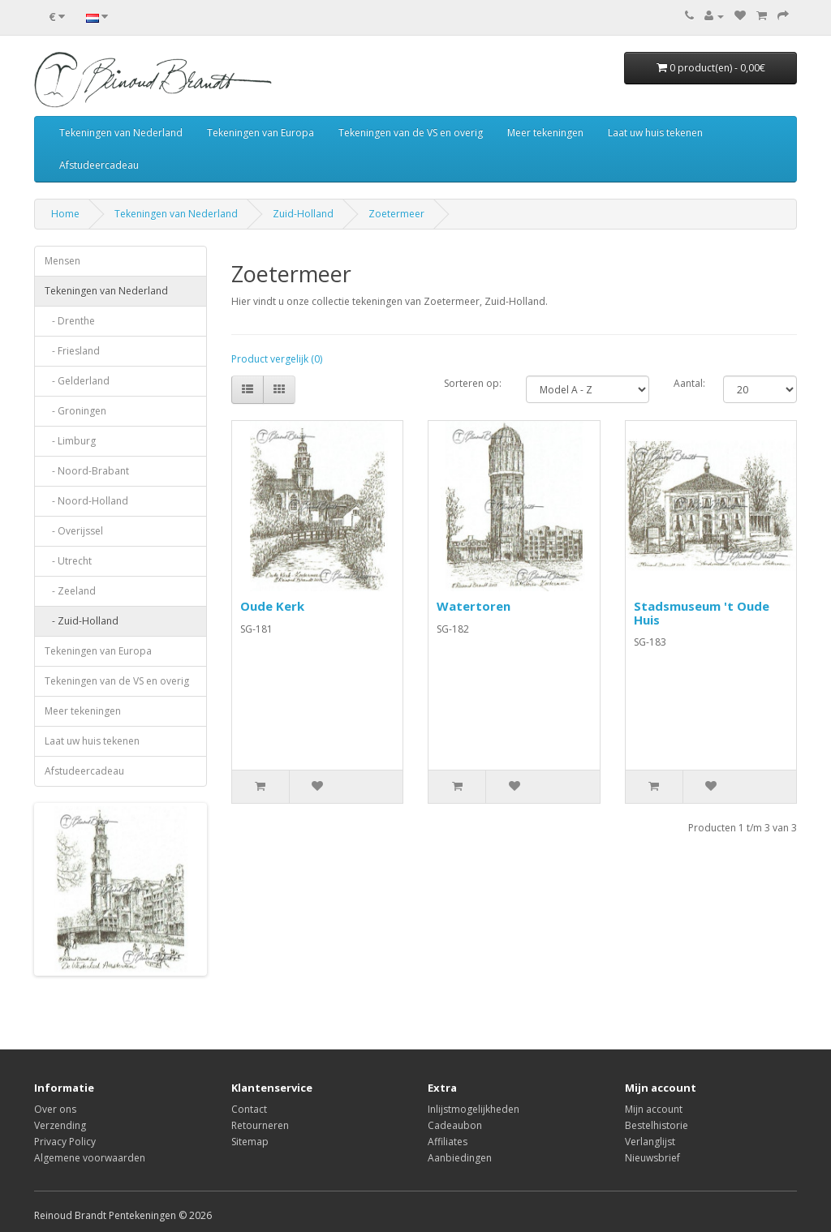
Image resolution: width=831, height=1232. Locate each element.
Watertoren (473, 606)
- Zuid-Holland (81, 621)
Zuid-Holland (303, 214)
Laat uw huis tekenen (655, 133)
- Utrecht (68, 561)
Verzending (60, 1125)
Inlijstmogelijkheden (473, 1109)
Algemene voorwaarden (89, 1158)
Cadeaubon (455, 1125)
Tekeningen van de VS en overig (410, 133)
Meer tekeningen (545, 133)
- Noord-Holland (86, 501)
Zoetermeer (396, 214)
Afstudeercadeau (99, 165)
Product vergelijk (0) (276, 359)
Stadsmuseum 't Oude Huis (701, 613)
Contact (249, 1109)
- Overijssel (74, 531)
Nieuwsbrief (652, 1158)
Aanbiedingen (460, 1158)
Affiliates (447, 1141)
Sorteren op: (473, 383)
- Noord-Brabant (87, 471)
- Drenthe (70, 321)
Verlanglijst (650, 1141)
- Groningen (75, 411)
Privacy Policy (65, 1141)
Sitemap (250, 1141)
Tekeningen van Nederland (121, 133)
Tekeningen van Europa (260, 133)
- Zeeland (70, 591)
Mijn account (653, 1109)
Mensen (62, 261)
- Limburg (70, 441)
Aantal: (689, 383)
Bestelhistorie (656, 1125)
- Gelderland (77, 381)
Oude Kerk (272, 606)
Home (65, 214)
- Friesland (72, 351)
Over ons (55, 1109)
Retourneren (260, 1125)
